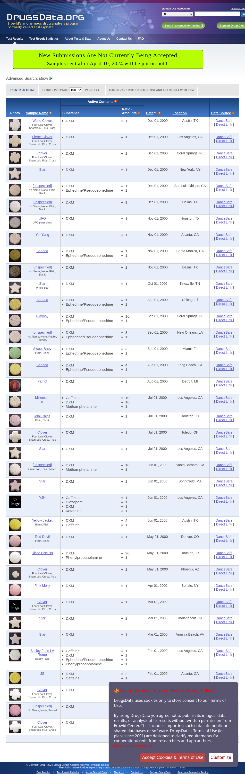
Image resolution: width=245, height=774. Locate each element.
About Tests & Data (78, 38)
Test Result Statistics (44, 38)
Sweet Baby (42, 349)
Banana (42, 251)
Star (42, 169)
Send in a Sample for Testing (193, 772)
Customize (221, 757)
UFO (42, 218)
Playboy (42, 316)
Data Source (221, 113)
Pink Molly (42, 585)
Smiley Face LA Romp (42, 653)
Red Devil (42, 537)
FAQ (141, 38)
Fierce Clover (42, 137)
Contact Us (124, 38)
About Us (103, 38)
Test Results (14, 38)
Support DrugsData (160, 772)
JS (42, 674)
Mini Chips (42, 416)
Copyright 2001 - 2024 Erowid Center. (49, 765)
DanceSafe (224, 121)
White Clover (42, 121)
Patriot (42, 381)
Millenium (42, 398)
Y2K (42, 497)
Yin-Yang (42, 235)
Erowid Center (177, 767)
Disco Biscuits (42, 553)
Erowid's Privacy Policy (133, 745)
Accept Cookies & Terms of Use (172, 757)
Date (149, 113)
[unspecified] (42, 186)
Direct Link (224, 124)
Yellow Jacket (42, 520)
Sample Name (37, 113)
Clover (42, 153)
